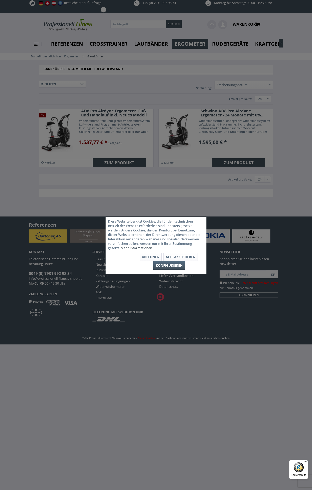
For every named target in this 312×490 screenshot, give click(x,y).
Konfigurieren (169, 265)
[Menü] (305, 462)
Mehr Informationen (136, 248)
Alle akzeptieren (181, 257)
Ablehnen (150, 257)
